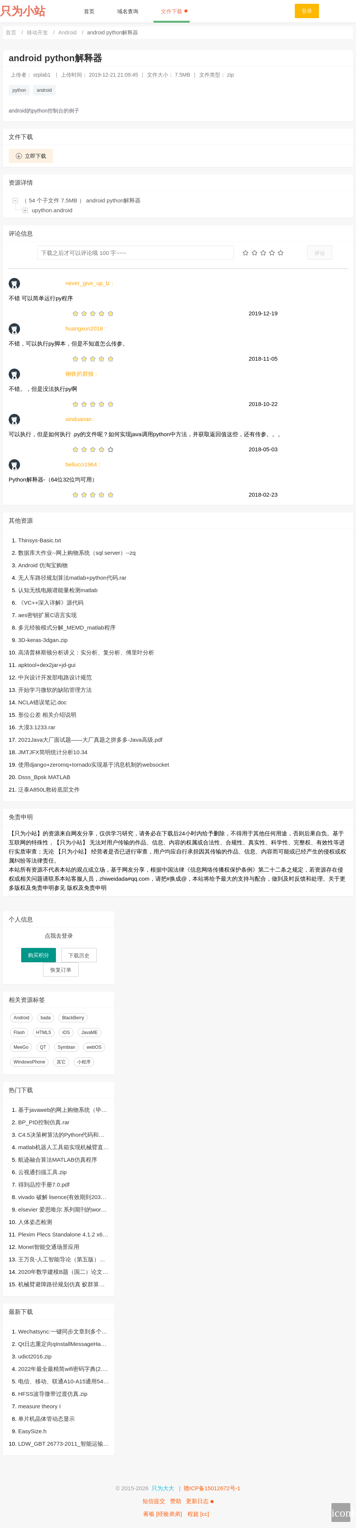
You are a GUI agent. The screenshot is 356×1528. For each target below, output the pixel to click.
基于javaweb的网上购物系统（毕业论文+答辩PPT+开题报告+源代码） (62, 1110)
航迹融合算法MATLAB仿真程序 (57, 1159)
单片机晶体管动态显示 (46, 1418)
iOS (66, 1032)
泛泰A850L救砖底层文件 (49, 789)
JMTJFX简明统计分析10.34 (52, 752)
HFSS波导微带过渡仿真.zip (52, 1394)
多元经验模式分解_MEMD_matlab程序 (67, 627)
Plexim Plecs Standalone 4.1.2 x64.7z (62, 1235)
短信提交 (153, 1501)
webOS (94, 1047)
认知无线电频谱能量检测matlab (58, 590)
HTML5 (43, 1032)
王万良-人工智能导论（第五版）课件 (61, 1260)
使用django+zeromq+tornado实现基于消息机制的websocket (93, 764)
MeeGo (21, 1047)
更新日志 (199, 1501)
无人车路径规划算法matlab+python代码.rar (72, 577)
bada (46, 1017)
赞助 (175, 1501)
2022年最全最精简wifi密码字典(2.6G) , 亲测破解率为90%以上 (61, 1370)
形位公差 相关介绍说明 (47, 715)
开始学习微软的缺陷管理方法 (55, 690)
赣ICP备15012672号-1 (212, 1488)
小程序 (84, 1062)
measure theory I (39, 1406)
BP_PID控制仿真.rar (44, 1122)
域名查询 (127, 11)
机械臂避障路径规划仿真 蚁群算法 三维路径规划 (61, 1285)
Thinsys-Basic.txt (39, 540)
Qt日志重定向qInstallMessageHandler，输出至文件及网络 (63, 1345)
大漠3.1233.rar (36, 727)
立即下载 (30, 156)
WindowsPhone (29, 1062)
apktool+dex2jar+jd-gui (47, 665)
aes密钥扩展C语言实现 (47, 615)
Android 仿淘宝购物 (43, 565)
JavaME (89, 1032)
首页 (89, 11)
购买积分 (38, 955)
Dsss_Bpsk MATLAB (44, 777)
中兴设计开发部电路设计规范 (55, 677)
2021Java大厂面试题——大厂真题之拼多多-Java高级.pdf (90, 739)
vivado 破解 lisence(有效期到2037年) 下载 (61, 1198)
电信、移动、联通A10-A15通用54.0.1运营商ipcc (61, 1382)
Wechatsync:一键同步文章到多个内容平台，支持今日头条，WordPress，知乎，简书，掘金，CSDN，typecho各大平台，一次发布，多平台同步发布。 (62, 1332)
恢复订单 (60, 970)
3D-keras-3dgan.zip (43, 640)
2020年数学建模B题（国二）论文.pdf (62, 1272)
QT (43, 1047)
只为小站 (22, 11)
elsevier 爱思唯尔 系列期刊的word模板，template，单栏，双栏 (61, 1210)
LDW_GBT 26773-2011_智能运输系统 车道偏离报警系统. (63, 1444)
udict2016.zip (34, 1356)
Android (68, 32)
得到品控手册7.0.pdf (44, 1184)
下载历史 (79, 955)
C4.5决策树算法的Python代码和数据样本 (61, 1135)
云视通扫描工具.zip (42, 1172)
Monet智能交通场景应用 (48, 1247)
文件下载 (174, 11)
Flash (19, 1032)
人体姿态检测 (35, 1222)
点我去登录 (59, 935)
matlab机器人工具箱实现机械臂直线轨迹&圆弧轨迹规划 (63, 1148)
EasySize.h (32, 1431)
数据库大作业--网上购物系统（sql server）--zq (77, 552)
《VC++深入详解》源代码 (51, 602)
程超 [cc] (198, 1514)
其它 (61, 1062)
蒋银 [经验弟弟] (162, 1514)
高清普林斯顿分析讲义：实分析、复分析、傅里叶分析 (86, 652)
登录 (307, 11)
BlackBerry (73, 1017)
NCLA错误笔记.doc (42, 702)
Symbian (66, 1047)
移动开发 (38, 32)
